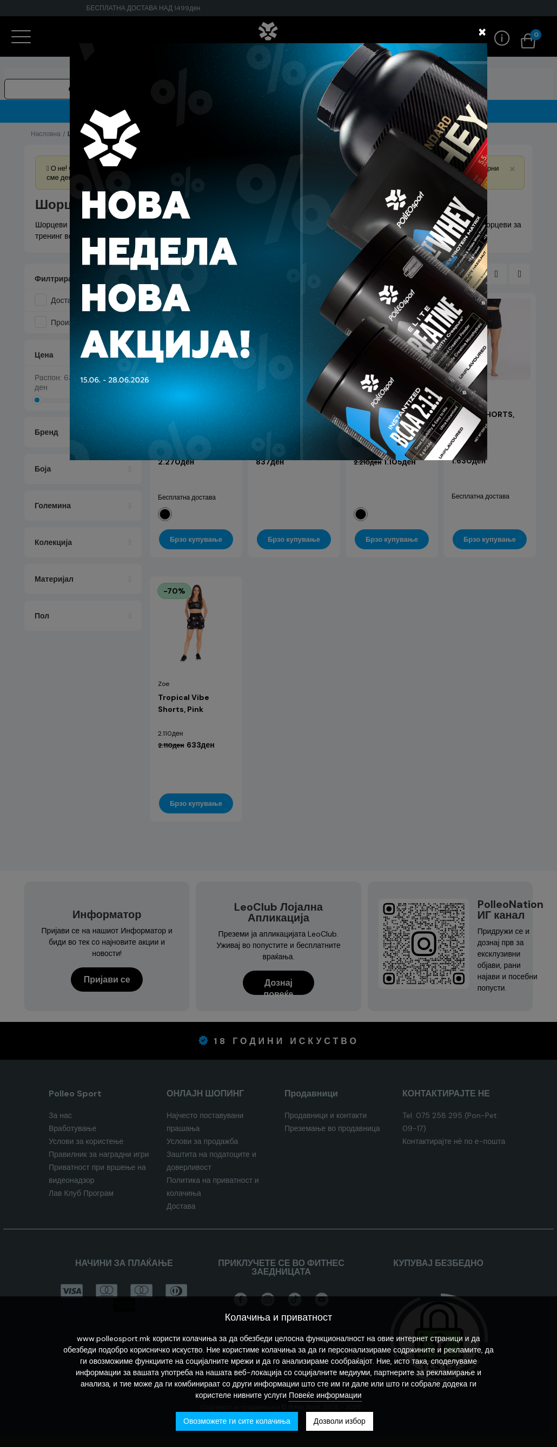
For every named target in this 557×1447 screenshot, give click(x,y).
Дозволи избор (340, 1421)
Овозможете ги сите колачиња (236, 1421)
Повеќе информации (325, 1395)
